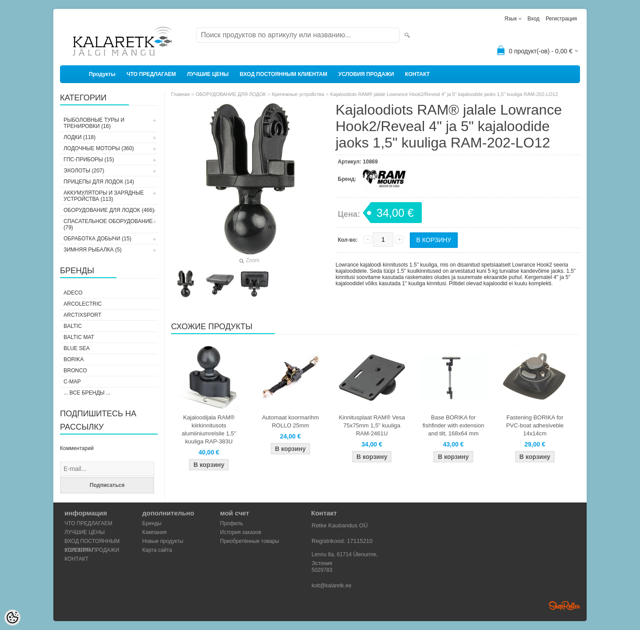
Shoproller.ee (564, 605)
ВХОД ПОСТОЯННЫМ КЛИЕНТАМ (283, 74)
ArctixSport (82, 315)
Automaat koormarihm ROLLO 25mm (290, 421)
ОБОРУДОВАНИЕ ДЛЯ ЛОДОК (231, 94)
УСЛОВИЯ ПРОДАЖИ (366, 74)
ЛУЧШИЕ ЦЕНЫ (208, 74)
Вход (534, 19)
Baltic (73, 326)
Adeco (73, 293)
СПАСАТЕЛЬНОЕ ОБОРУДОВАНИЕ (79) (108, 224)
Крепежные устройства (298, 94)
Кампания (154, 532)
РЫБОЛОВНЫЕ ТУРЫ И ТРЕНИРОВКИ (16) (94, 123)
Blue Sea (77, 348)
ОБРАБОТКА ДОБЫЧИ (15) (97, 238)
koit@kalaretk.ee (332, 585)
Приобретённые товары (249, 541)
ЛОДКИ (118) (80, 137)
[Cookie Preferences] (12, 618)
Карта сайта (157, 550)
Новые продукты (162, 541)
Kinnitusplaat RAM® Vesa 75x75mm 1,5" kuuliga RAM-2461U (372, 425)
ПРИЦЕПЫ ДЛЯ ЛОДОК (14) (99, 182)
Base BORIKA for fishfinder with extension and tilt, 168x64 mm (453, 425)
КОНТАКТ (417, 74)
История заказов (240, 532)
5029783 (322, 570)
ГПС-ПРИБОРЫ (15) (89, 159)
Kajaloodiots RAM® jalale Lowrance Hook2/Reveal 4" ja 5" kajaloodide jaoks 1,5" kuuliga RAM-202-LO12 (444, 94)
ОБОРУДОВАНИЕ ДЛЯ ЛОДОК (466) (109, 210)
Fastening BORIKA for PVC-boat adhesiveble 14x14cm (535, 425)
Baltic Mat (79, 337)
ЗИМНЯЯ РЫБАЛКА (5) (93, 250)
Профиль (231, 523)
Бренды (151, 523)
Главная (180, 94)
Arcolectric (83, 304)
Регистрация (561, 19)
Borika (74, 359)
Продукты (102, 74)
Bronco (75, 370)
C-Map (72, 382)
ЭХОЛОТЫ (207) (84, 170)
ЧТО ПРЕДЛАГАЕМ (151, 74)
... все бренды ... (87, 393)
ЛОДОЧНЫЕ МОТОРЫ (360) (99, 148)
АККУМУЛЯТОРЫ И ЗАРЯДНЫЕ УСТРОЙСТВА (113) (104, 196)
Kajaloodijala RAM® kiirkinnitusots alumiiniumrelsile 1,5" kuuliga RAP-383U (209, 429)
